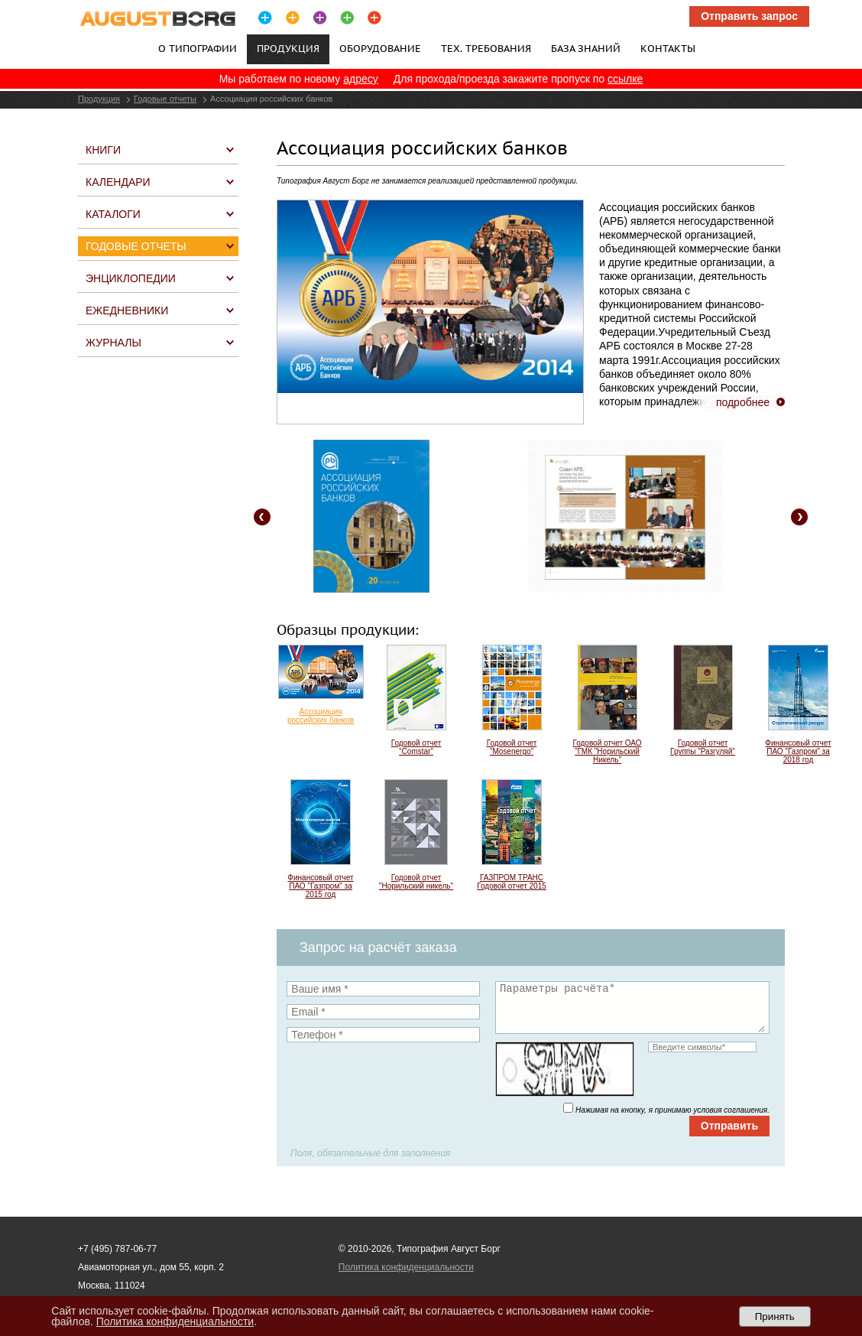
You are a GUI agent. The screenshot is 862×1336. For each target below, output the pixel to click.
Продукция (99, 98)
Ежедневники (127, 310)
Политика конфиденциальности (406, 1267)
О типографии (197, 48)
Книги (103, 150)
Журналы (113, 342)
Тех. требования (486, 48)
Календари (118, 182)
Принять (775, 1316)
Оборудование (380, 48)
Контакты (667, 48)
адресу (360, 79)
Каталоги (113, 214)
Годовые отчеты (165, 98)
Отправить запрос (749, 16)
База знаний (586, 48)
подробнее (743, 402)
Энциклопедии (131, 278)
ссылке (625, 79)
